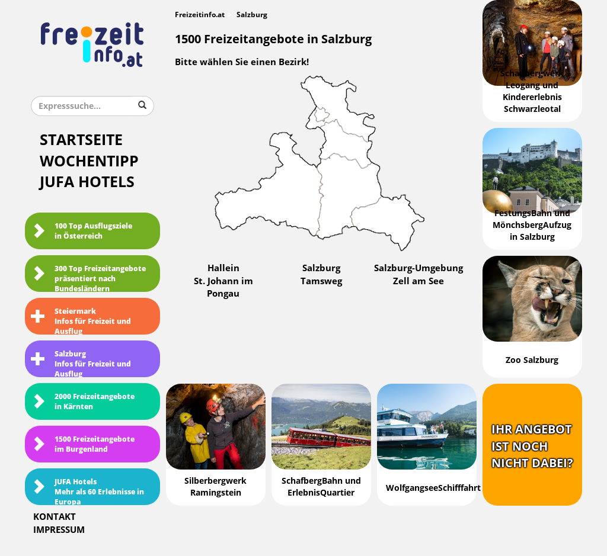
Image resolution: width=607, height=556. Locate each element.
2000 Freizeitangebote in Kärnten (83, 402)
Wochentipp (89, 161)
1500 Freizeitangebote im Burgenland (83, 444)
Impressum (59, 530)
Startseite (81, 140)
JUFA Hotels (87, 182)
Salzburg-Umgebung (418, 268)
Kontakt (54, 517)
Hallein (223, 268)
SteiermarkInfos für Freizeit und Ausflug (81, 321)
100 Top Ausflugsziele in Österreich (81, 231)
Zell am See (418, 281)
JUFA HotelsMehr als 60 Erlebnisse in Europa (87, 491)
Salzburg (321, 268)
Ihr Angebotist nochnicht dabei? (532, 446)
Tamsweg (321, 281)
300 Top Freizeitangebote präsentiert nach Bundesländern (88, 278)
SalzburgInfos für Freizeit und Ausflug (81, 363)
